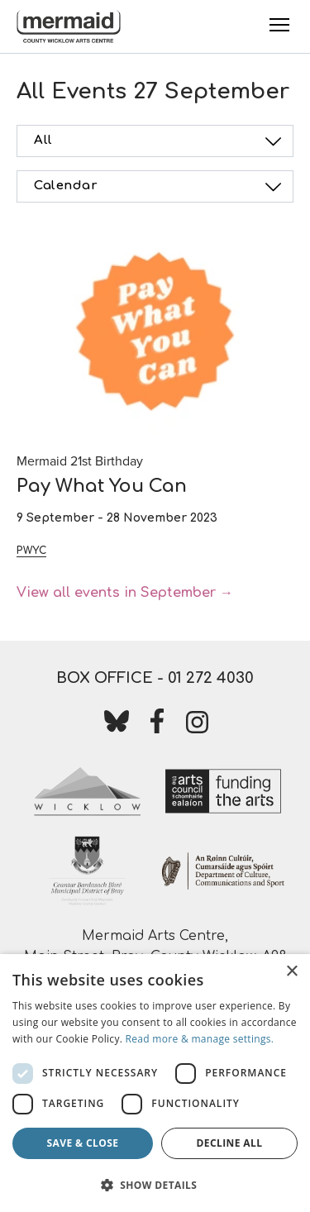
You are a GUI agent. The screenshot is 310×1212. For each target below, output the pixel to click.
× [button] (291, 972)
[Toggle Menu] (279, 25)
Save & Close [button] (83, 1143)
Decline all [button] (230, 1143)
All (160, 141)
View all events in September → (125, 592)
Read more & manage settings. (200, 1039)
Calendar (160, 187)
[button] (155, 1184)
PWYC (31, 550)
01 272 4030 (211, 678)
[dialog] (155, 1083)
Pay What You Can (102, 486)
